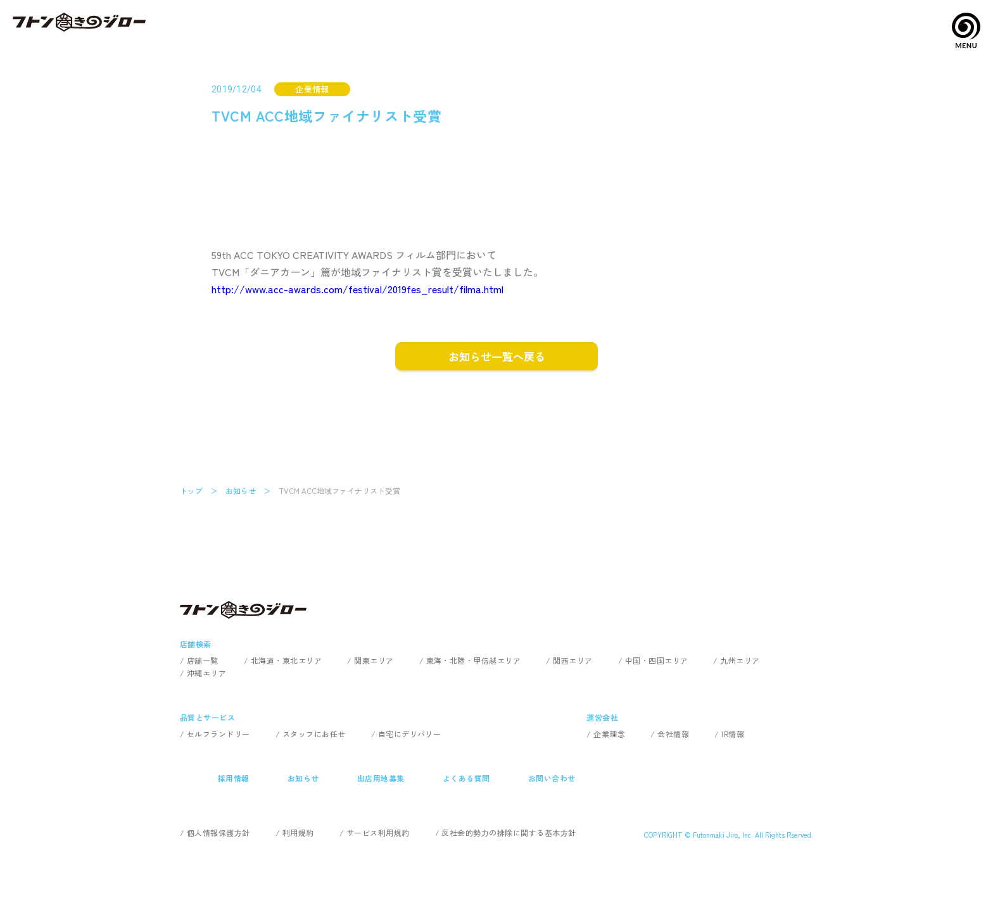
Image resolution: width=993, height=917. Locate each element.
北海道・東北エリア (286, 660)
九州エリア (739, 660)
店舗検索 (196, 643)
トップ (191, 490)
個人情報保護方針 (218, 832)
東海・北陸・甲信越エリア (473, 660)
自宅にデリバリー (409, 733)
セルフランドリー (218, 733)
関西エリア (572, 660)
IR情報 (732, 733)
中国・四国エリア (656, 660)
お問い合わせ (552, 778)
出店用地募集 (381, 778)
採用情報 (234, 778)
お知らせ (240, 490)
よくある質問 (466, 778)
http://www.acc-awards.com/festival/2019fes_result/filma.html (357, 288)
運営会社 (602, 717)
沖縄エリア (206, 672)
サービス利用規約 (378, 832)
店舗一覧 (202, 660)
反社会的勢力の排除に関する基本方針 (508, 832)
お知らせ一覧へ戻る (496, 356)
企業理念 (609, 733)
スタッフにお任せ (314, 733)
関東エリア (373, 660)
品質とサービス (207, 717)
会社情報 (673, 733)
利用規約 (298, 832)
